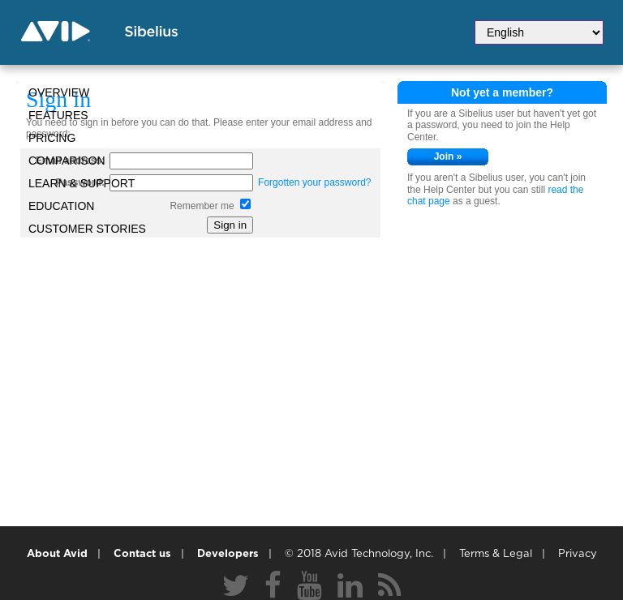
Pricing (51, 137)
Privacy (577, 554)
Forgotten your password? (314, 182)
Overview (58, 92)
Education (61, 205)
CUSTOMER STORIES (87, 228)
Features (58, 115)
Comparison (66, 160)
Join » (448, 156)
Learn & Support (81, 183)
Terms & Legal (495, 554)
